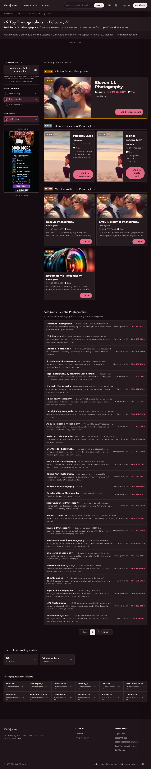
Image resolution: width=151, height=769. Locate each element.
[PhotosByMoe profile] (57, 156)
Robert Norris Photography (64, 275)
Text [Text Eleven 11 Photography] (131, 92)
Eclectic (31, 14)
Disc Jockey (12, 93)
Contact (79, 733)
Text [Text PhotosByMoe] (76, 148)
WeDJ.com (8, 14)
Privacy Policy (82, 738)
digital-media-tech (134, 138)
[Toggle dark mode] (109, 5)
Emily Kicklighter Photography (119, 221)
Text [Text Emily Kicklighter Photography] (120, 229)
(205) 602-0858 (56, 283)
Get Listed (140, 5)
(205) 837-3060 (109, 229)
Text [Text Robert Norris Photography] (67, 283)
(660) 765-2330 (135, 148)
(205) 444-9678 (56, 229)
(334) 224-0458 (83, 144)
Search (99, 5)
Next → (107, 632)
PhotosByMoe (83, 135)
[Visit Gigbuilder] (21, 162)
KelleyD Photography (60, 221)
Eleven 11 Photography (109, 84)
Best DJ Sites (120, 738)
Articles (45, 5)
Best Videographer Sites (125, 746)
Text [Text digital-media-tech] (129, 152)
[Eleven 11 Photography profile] (67, 97)
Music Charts (30, 5)
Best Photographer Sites (126, 742)
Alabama (20, 14)
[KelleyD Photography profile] (69, 206)
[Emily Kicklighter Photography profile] (122, 206)
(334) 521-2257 (118, 92)
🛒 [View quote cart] (116, 5)
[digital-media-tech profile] (110, 156)
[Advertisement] (75, 50)
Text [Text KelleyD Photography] (67, 229)
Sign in (126, 5)
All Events (12, 119)
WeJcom (11, 5)
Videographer (13, 104)
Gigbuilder (119, 733)
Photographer (14, 99)
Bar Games (119, 750)
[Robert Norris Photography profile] (69, 260)
